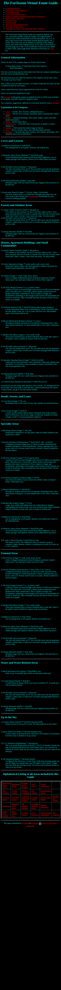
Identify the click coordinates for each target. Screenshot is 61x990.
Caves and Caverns (12, 12)
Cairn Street (33, 785)
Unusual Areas (10, 23)
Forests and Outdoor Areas (15, 14)
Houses (8, 118)
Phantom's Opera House (15, 806)
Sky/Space (9, 132)
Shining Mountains (44, 806)
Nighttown (6, 806)
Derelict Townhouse (25, 792)
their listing (32, 196)
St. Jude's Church (24, 814)
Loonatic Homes (34, 799)
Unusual (8, 128)
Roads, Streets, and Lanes (14, 18)
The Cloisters (5, 792)
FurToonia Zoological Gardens (25, 799)
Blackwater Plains (16, 785)
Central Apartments (45, 785)
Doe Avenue (34, 792)
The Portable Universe (24, 806)
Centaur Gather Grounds (24, 785)
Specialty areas (10, 124)
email (52, 49)
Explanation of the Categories (16, 10)
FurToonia (34, 823)
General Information (12, 8)
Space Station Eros (14, 814)
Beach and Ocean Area (6, 785)
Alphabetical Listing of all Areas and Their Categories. (25, 29)
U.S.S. (35, 814)
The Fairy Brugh (5, 799)
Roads (7, 122)
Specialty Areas (11, 20)
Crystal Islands (14, 792)
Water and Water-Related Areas (16, 25)
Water (7, 130)
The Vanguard (56, 814)
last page (7, 97)
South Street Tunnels (5, 814)
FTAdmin (25, 823)
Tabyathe (55, 103)
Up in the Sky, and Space (14, 27)
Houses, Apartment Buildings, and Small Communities (25, 16)
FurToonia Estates (15, 799)
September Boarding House (35, 806)
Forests (8, 114)
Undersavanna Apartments (46, 814)
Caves (7, 112)
